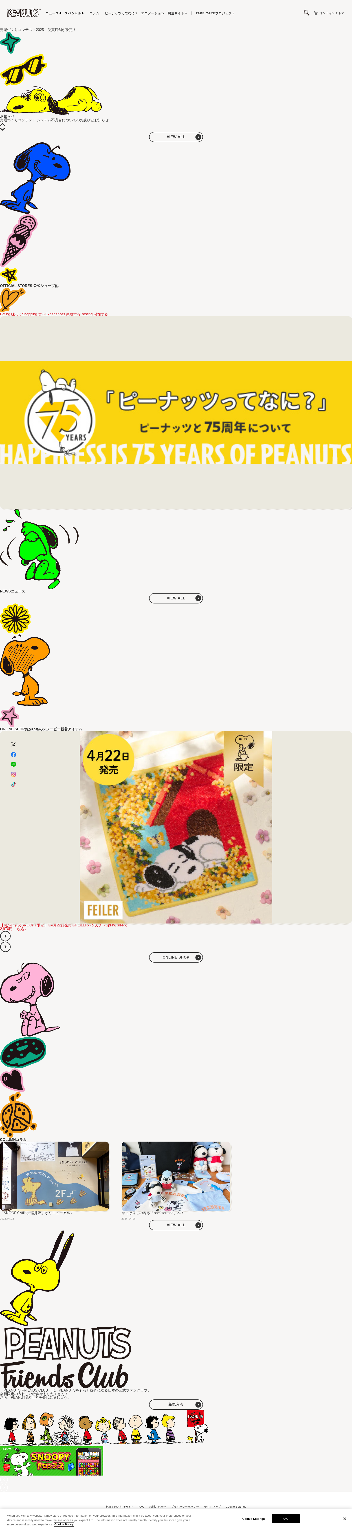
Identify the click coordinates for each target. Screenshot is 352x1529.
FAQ (141, 1506)
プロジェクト (215, 13)
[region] (176, 1519)
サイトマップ (212, 1506)
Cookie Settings (236, 1506)
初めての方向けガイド (120, 1506)
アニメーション (152, 13)
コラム (94, 13)
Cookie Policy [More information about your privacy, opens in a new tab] (63, 1524)
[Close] (345, 1519)
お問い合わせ (157, 1506)
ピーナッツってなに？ (121, 13)
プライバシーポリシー (185, 1506)
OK (285, 1518)
